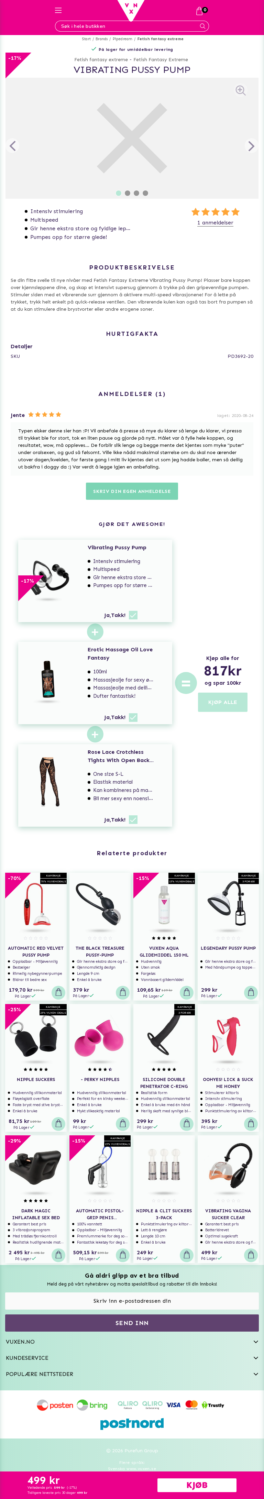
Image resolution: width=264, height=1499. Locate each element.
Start (86, 39)
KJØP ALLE (222, 702)
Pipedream (123, 39)
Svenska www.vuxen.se (132, 1468)
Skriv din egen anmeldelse (132, 491)
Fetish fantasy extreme (161, 39)
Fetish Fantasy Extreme (160, 60)
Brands (102, 39)
